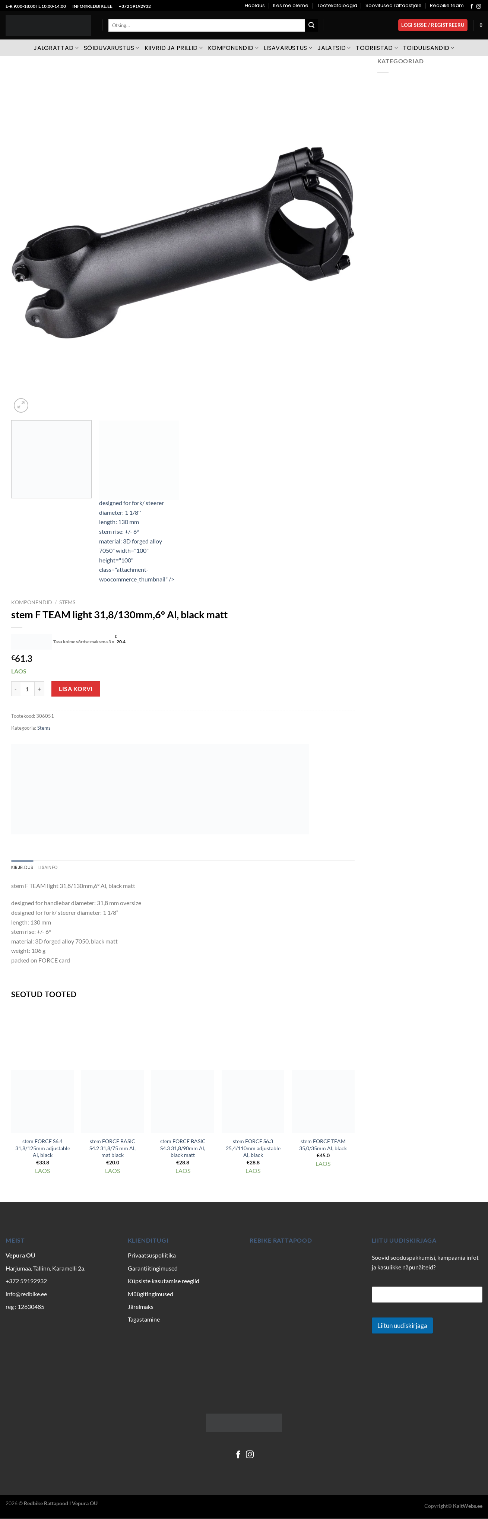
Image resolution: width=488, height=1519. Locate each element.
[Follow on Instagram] (478, 6)
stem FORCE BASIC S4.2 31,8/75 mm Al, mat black (112, 1149)
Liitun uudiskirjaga (402, 1326)
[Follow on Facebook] (471, 6)
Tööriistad (377, 48)
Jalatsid (334, 48)
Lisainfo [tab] (51, 868)
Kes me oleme (290, 5)
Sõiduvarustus (111, 48)
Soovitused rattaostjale (393, 5)
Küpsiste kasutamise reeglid (163, 1281)
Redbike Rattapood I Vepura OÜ (61, 1503)
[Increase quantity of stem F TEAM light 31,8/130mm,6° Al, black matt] (39, 688)
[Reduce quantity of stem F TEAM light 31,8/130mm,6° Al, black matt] (15, 688)
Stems (67, 602)
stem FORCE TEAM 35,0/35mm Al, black (323, 1145)
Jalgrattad (56, 48)
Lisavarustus (288, 48)
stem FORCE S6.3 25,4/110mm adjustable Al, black (253, 1149)
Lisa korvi (76, 688)
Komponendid (233, 48)
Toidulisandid (428, 48)
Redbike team (447, 5)
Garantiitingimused (153, 1268)
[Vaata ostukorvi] (480, 25)
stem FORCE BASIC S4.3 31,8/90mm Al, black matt (183, 1149)
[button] (433, 25)
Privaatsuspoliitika (152, 1255)
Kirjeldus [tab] (23, 868)
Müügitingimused (150, 1294)
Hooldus (255, 5)
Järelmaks (140, 1307)
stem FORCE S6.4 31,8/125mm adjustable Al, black (42, 1149)
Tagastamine (144, 1319)
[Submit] (311, 25)
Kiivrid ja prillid (174, 48)
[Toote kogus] (27, 688)
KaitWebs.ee (467, 1506)
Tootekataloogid (337, 5)
